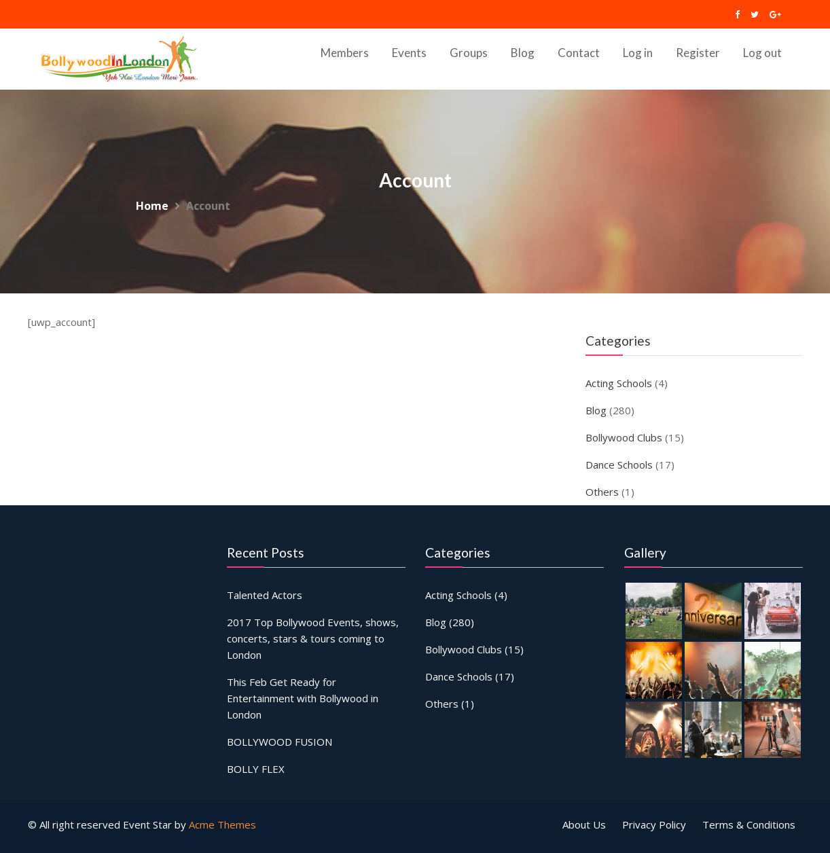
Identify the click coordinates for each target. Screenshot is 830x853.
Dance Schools (619, 464)
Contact (579, 53)
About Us (584, 824)
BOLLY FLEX (257, 765)
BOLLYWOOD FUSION (280, 738)
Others (602, 491)
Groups (469, 53)
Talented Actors (266, 596)
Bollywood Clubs (623, 437)
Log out (762, 53)
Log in (638, 53)
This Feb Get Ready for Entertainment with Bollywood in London (303, 696)
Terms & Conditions (748, 824)
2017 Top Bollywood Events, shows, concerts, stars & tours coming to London (313, 639)
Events (409, 53)
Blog (523, 53)
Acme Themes (222, 824)
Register (698, 53)
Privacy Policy (654, 824)
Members (345, 53)
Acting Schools (618, 383)
